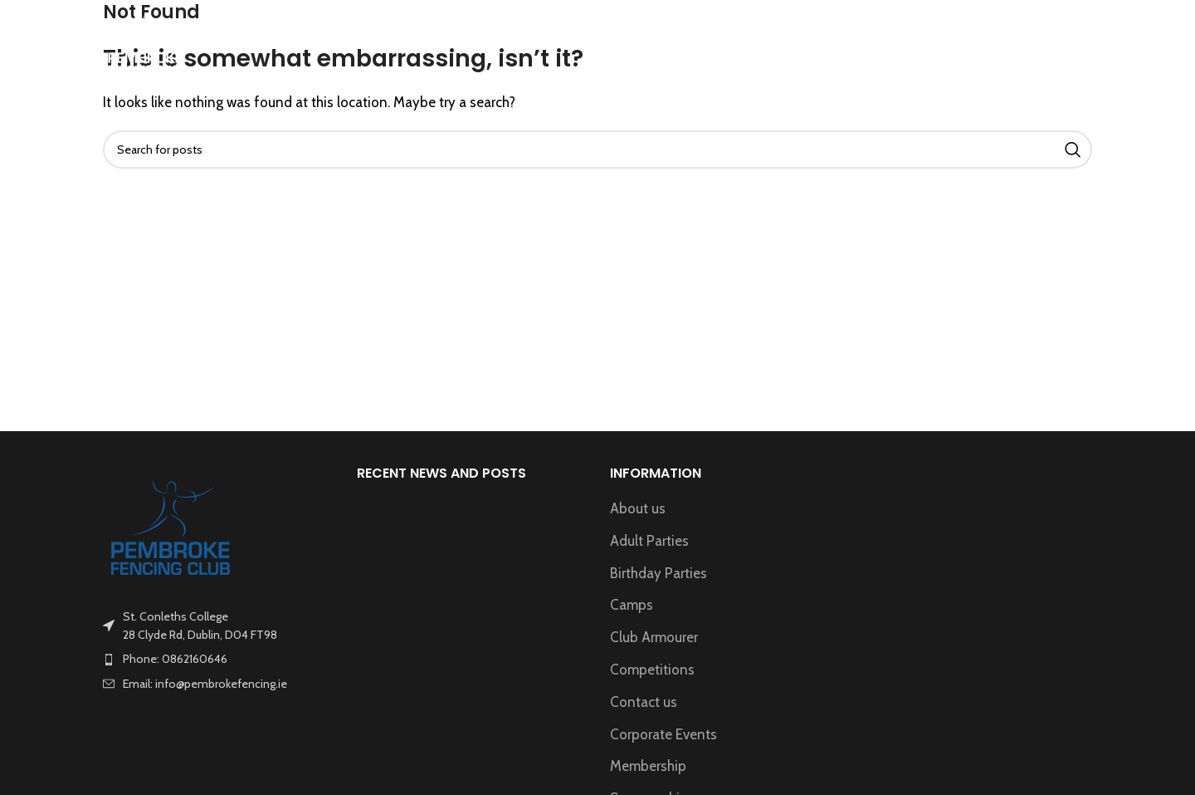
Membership (648, 766)
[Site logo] (145, 42)
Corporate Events (663, 734)
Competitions (652, 669)
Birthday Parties (658, 573)
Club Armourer (654, 637)
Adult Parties (649, 540)
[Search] (1083, 44)
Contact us (643, 702)
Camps (631, 604)
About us (638, 508)
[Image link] (171, 526)
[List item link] (217, 659)
